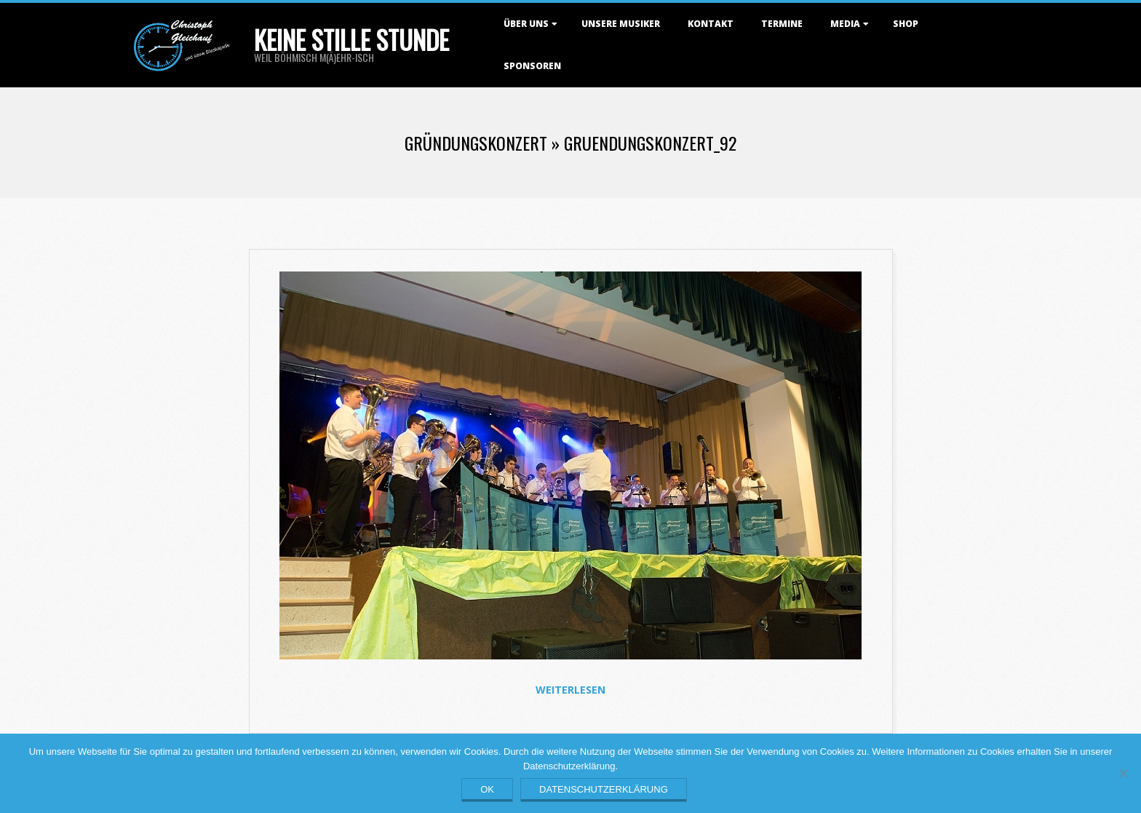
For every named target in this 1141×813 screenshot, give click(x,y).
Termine (782, 23)
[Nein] (1123, 773)
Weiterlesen (570, 690)
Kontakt (711, 23)
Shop (905, 23)
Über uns (526, 23)
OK (487, 789)
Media (845, 23)
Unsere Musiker (620, 23)
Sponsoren (532, 66)
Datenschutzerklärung (603, 789)
